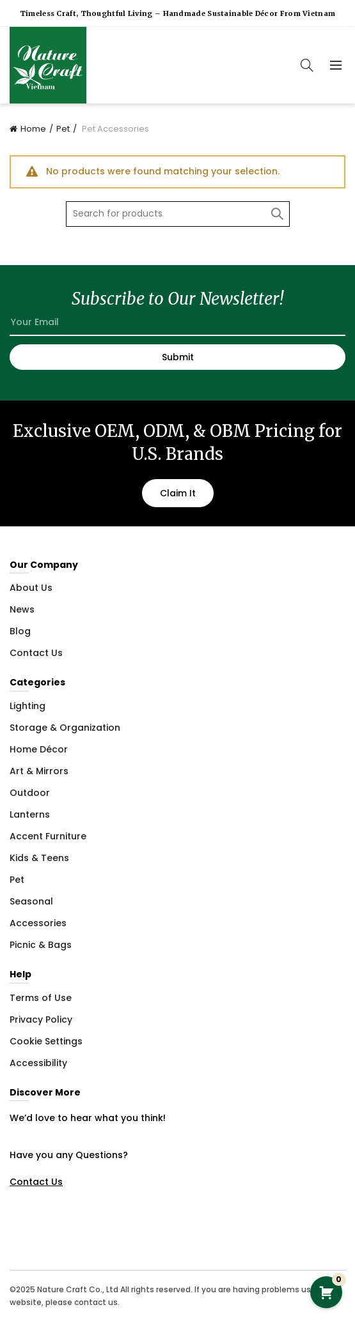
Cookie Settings (46, 1041)
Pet (63, 129)
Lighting (27, 705)
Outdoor (30, 792)
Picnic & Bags (41, 944)
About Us (31, 587)
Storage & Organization (65, 727)
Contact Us (36, 652)
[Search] (307, 65)
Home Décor (39, 749)
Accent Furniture (48, 836)
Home (33, 129)
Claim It (178, 493)
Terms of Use (41, 997)
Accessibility (38, 1063)
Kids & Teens (39, 857)
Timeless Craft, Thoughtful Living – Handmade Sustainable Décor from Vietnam (178, 13)
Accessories (38, 923)
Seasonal (31, 901)
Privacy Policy (41, 1019)
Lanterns (30, 814)
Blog (20, 631)
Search (277, 214)
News (22, 609)
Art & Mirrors (39, 771)
